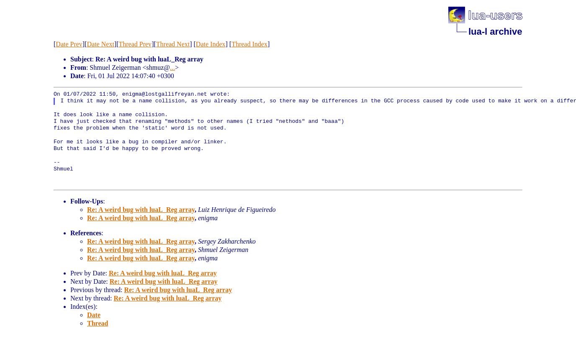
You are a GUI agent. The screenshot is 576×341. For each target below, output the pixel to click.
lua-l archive (495, 31)
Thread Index (249, 44)
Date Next (100, 44)
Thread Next (173, 44)
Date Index (211, 44)
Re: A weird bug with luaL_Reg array (141, 209)
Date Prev (69, 44)
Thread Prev (135, 44)
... (172, 67)
